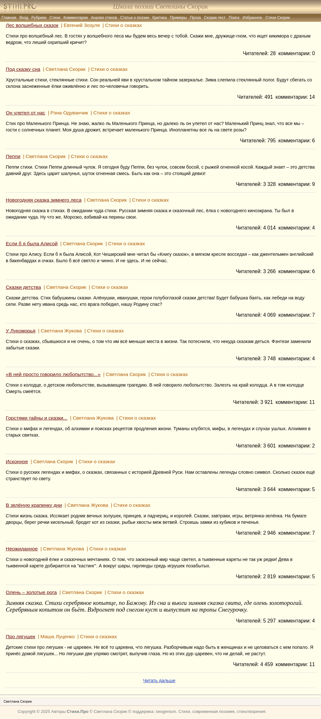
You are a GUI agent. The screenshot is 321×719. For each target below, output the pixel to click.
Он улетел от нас (25, 112)
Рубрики (38, 17)
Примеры (178, 17)
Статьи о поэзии (134, 17)
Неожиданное (22, 548)
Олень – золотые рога (31, 592)
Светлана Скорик (18, 701)
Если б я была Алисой (32, 243)
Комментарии (76, 17)
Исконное (17, 461)
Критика (159, 17)
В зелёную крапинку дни (34, 505)
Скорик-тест (215, 17)
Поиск (234, 17)
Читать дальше (159, 680)
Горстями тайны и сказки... (36, 418)
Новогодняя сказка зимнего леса (44, 200)
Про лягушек (20, 636)
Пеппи (13, 156)
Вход (24, 17)
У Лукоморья (20, 330)
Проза (195, 17)
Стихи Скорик (277, 17)
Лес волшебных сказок (32, 25)
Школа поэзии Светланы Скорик (160, 6)
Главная (9, 17)
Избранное (252, 17)
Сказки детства (23, 287)
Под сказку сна (23, 69)
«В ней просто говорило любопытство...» (53, 374)
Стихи (54, 17)
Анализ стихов (104, 17)
